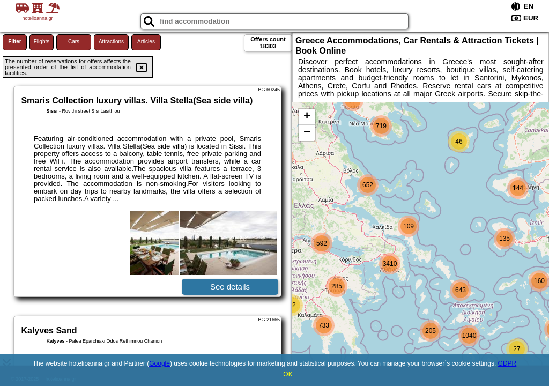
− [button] (306, 133)
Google (159, 363)
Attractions (111, 41)
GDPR (507, 363)
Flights (41, 41)
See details (230, 286)
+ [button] (306, 117)
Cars (73, 41)
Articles (146, 41)
